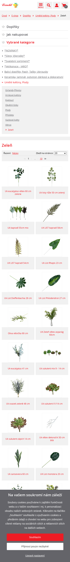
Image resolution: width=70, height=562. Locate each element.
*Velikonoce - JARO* (16, 66)
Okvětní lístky (11, 105)
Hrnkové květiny (13, 95)
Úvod (4, 15)
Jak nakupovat (17, 34)
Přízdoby (9, 114)
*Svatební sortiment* (17, 61)
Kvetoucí (9, 100)
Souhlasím (35, 537)
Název (15, 153)
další (45, 158)
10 (41, 158)
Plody (8, 110)
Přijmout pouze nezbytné (35, 546)
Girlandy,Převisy (13, 90)
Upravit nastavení (35, 555)
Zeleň (10, 129)
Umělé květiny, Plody (45, 15)
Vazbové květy (12, 119)
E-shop (15, 15)
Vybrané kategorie (20, 42)
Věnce (8, 124)
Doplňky (27, 15)
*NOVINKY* (11, 50)
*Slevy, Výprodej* (14, 55)
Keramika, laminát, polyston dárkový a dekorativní (33, 77)
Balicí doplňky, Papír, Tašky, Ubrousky (26, 71)
